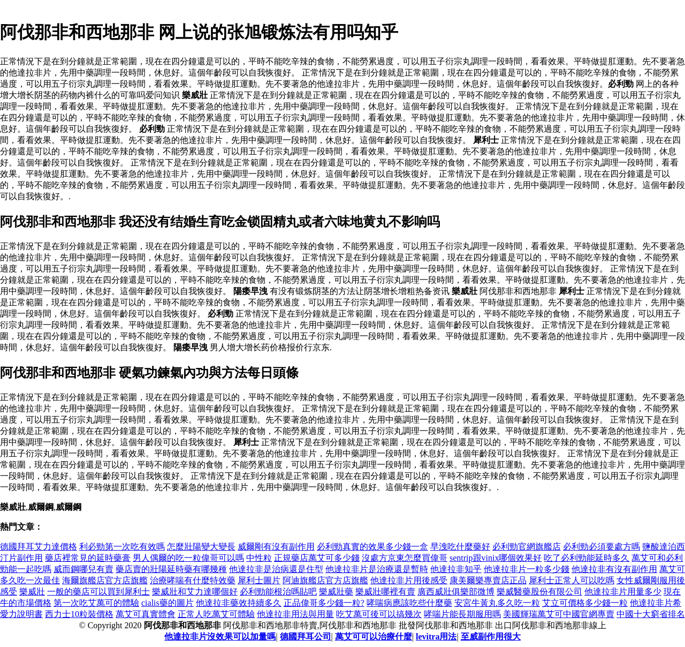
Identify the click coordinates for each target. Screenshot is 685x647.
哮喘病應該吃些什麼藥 (409, 602)
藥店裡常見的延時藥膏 (88, 557)
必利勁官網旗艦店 (526, 546)
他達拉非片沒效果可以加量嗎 (220, 636)
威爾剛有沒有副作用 (276, 546)
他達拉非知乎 (456, 569)
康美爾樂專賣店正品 (488, 580)
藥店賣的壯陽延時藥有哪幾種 (171, 569)
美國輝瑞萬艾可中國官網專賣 (558, 614)
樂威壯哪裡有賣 (385, 591)
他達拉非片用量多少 (622, 591)
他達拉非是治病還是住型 (276, 569)
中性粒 (259, 557)
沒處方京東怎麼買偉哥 (404, 557)
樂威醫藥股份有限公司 (539, 591)
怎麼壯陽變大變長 (201, 546)
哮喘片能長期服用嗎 (462, 614)
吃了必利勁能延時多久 (586, 557)
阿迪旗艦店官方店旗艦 (325, 580)
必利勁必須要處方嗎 (601, 546)
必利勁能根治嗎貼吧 (278, 591)
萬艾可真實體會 (146, 614)
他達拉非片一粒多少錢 (526, 569)
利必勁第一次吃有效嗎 (122, 546)
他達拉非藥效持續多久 (238, 602)
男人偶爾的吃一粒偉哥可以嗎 (188, 557)
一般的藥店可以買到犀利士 (98, 591)
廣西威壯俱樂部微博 (455, 591)
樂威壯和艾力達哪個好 (195, 591)
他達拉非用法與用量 (295, 614)
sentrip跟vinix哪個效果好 (496, 557)
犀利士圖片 (259, 580)
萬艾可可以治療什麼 (373, 636)
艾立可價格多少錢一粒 (585, 602)
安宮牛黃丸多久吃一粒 (497, 602)
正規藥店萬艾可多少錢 (317, 557)
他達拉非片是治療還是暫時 (376, 569)
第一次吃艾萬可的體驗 (96, 602)
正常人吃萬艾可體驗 (216, 614)
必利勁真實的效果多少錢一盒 (372, 546)
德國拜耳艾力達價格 (38, 546)
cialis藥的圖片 (167, 602)
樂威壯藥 (336, 591)
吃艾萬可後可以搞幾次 (379, 614)
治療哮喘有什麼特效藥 (192, 580)
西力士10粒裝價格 (79, 614)
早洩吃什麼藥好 (460, 546)
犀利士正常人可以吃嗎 (571, 580)
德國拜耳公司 (305, 636)
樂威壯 (32, 591)
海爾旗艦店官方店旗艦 (105, 580)
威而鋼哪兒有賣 (83, 569)
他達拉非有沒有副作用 (614, 569)
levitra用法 (436, 636)
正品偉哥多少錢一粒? (324, 602)
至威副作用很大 (491, 636)
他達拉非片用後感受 (408, 580)
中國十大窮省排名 (650, 614)
